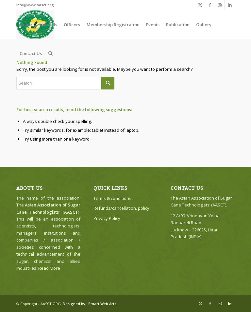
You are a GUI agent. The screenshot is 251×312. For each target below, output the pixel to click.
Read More (49, 268)
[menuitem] (25, 24)
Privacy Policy (106, 218)
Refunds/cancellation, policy (121, 208)
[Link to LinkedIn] (230, 5)
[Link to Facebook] (210, 5)
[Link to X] (200, 5)
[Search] (50, 53)
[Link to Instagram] (220, 5)
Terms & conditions (112, 198)
